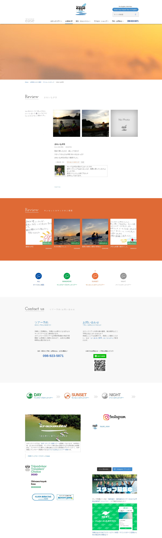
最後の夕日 (29, 246)
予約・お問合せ (118, 21)
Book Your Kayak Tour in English (125, 9)
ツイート (57, 187)
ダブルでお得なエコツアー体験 (58, 450)
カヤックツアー (56, 21)
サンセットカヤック (48, 82)
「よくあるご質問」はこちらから (101, 338)
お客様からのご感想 (35, 82)
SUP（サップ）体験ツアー (50, 443)
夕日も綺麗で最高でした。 (119, 246)
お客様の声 (69, 21)
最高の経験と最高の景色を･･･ (92, 246)
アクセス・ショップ (101, 21)
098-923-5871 (132, 21)
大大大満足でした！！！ (62, 246)
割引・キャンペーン (83, 21)
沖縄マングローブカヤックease (39, 456)
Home (26, 82)
